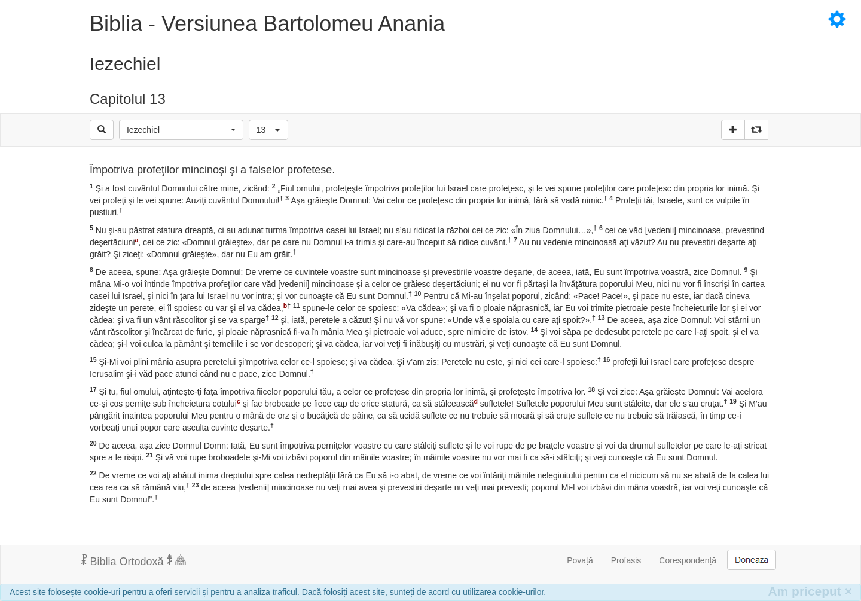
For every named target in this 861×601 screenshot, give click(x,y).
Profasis (626, 560)
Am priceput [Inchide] (810, 591)
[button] (181, 130)
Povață (580, 560)
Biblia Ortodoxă (133, 561)
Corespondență (687, 560)
